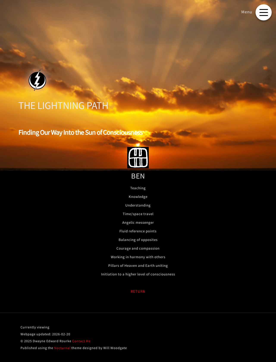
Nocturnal (62, 348)
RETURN (138, 291)
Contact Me (81, 341)
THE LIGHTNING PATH (63, 105)
